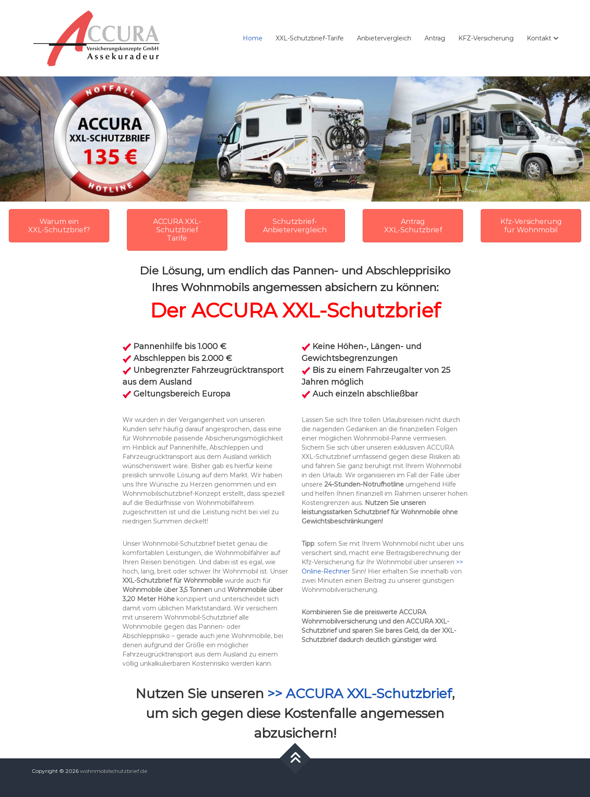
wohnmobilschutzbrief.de (114, 771)
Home (253, 38)
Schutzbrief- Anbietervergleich (295, 225)
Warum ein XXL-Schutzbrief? (59, 225)
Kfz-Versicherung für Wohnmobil (531, 225)
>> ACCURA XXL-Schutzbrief (359, 693)
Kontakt (539, 38)
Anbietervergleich (384, 38)
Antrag (435, 38)
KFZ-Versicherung (486, 38)
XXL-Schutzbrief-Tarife (310, 38)
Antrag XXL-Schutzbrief (413, 225)
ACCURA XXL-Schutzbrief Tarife (177, 229)
